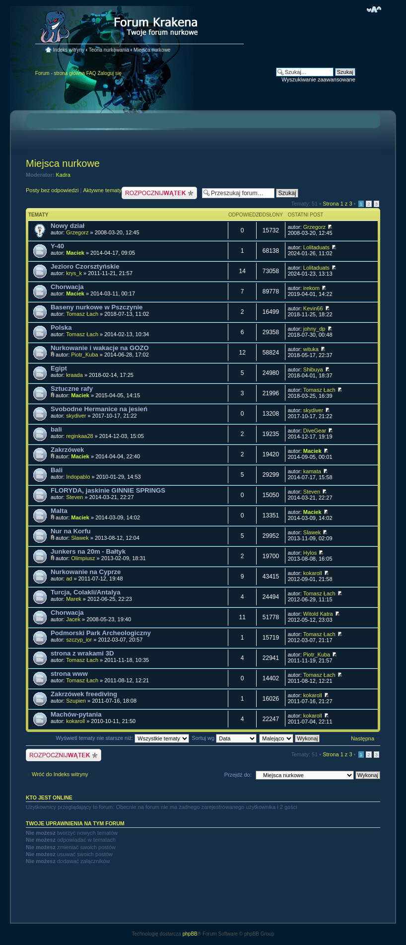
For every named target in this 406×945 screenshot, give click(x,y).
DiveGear (314, 431)
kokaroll (312, 573)
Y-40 (57, 246)
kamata (312, 471)
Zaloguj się (109, 73)
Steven (74, 497)
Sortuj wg (224, 738)
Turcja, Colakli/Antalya (85, 592)
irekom (311, 288)
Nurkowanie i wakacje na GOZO (100, 348)
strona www (69, 673)
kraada (74, 375)
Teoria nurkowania (109, 50)
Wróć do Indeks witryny (60, 774)
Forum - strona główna (60, 73)
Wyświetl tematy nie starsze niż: (122, 738)
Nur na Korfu (71, 531)
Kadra (63, 175)
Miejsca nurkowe (152, 50)
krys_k (74, 273)
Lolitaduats (316, 247)
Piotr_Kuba (84, 355)
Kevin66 (313, 308)
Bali (57, 470)
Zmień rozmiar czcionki (374, 9)
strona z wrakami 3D (82, 653)
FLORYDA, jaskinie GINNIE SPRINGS (108, 490)
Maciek (75, 253)
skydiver (76, 416)
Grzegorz (77, 232)
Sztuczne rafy (72, 388)
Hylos (310, 553)
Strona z (337, 204)
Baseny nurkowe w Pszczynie (96, 307)
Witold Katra (318, 614)
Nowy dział (67, 225)
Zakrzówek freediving (84, 694)
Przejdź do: (238, 775)
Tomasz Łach (82, 314)
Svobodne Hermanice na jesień (99, 409)
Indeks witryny (68, 50)
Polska (61, 327)
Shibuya (313, 369)
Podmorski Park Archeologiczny (101, 633)
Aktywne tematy (102, 190)
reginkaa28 (79, 436)
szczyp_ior (79, 640)
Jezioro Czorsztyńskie (85, 266)
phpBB (190, 934)
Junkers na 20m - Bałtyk (88, 551)
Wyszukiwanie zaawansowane (318, 79)
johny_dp (314, 329)
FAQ (91, 73)
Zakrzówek (67, 449)
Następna (362, 738)
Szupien (76, 701)
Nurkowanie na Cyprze (86, 572)
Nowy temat (159, 193)
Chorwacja (67, 287)
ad (69, 579)
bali (56, 429)
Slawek (79, 538)
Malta (59, 510)
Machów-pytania (76, 714)
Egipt (59, 368)
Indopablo (78, 477)
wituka (311, 349)
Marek (73, 599)
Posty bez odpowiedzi (52, 190)
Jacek (73, 619)
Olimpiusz (83, 558)
